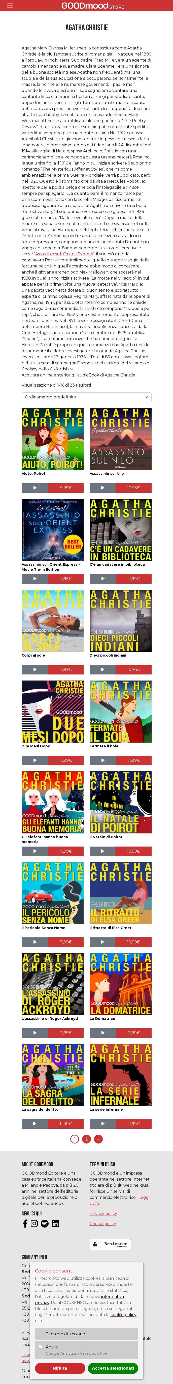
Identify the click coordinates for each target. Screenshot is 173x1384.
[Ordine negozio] (87, 397)
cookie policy (123, 1314)
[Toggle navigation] (10, 5)
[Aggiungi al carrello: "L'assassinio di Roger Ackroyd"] (66, 1033)
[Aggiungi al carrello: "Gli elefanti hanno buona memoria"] (66, 851)
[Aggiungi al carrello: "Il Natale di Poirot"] (133, 851)
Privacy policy (103, 1213)
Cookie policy (103, 1223)
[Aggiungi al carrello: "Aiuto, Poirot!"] (66, 488)
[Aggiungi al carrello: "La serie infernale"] (134, 1124)
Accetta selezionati (113, 1368)
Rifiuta (60, 1368)
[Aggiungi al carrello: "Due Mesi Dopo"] (66, 760)
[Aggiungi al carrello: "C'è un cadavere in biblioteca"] (134, 579)
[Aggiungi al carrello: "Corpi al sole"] (66, 669)
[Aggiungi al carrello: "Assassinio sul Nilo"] (134, 488)
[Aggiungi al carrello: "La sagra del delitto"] (66, 1124)
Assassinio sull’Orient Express (64, 254)
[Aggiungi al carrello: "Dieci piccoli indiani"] (134, 669)
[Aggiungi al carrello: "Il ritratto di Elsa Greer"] (133, 942)
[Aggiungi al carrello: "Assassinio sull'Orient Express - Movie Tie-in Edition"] (66, 579)
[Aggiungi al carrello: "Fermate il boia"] (134, 760)
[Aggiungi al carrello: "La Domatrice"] (134, 1033)
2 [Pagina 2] (86, 1139)
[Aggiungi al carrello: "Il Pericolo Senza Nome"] (66, 942)
